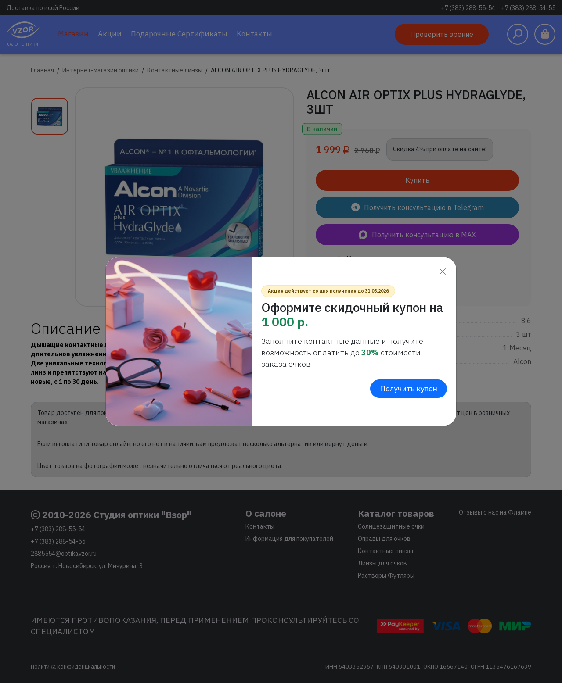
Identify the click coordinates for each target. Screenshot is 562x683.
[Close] (442, 271)
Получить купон (408, 388)
